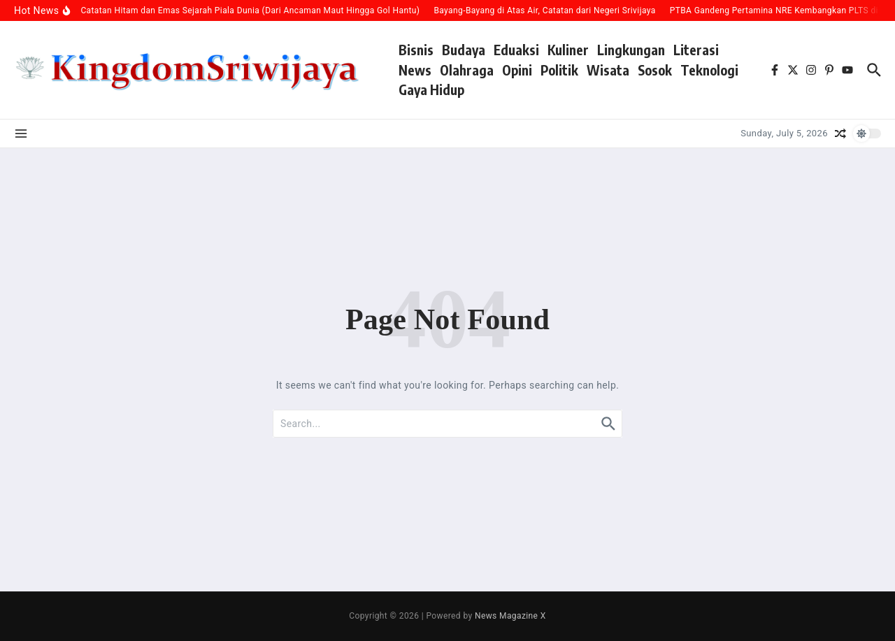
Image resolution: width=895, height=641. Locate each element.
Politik (559, 70)
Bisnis (416, 49)
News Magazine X (510, 616)
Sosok (655, 70)
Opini (517, 70)
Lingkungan (631, 49)
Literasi (696, 49)
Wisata (608, 70)
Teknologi (709, 70)
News (415, 70)
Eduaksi (516, 49)
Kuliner (568, 49)
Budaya (463, 49)
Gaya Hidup (431, 89)
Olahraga (467, 70)
